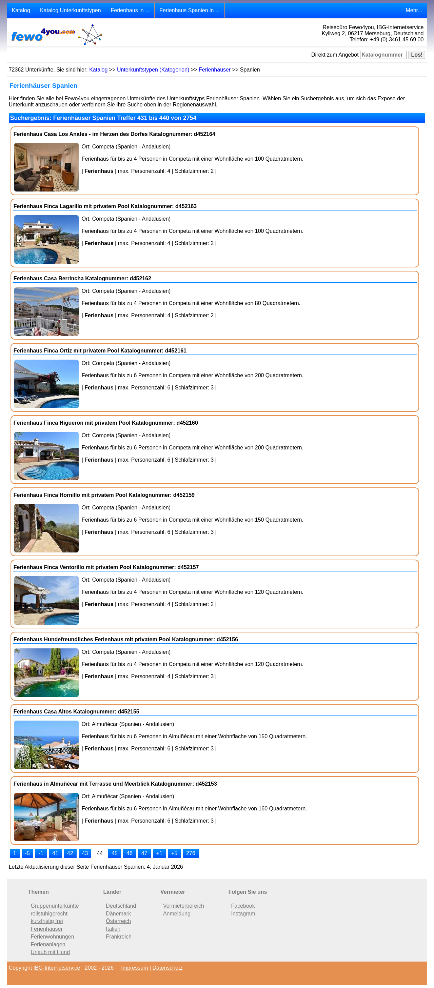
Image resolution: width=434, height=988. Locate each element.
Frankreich (119, 937)
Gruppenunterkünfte (55, 906)
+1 (159, 853)
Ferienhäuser (215, 70)
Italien (113, 929)
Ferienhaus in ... (130, 10)
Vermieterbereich (183, 906)
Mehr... (414, 10)
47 (144, 853)
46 (129, 853)
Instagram (243, 913)
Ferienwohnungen (52, 937)
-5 (27, 853)
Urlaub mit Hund (50, 952)
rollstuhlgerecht (49, 913)
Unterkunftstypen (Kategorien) (153, 70)
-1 (41, 853)
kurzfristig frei (47, 921)
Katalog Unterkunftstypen (70, 10)
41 (55, 853)
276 (190, 853)
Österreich (118, 921)
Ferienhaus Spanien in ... (189, 10)
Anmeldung (177, 913)
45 (115, 853)
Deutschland (121, 906)
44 (100, 853)
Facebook (243, 906)
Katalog (21, 10)
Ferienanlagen (48, 944)
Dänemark (118, 913)
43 (85, 853)
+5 (174, 853)
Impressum (134, 968)
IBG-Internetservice (57, 968)
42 (70, 853)
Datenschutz (168, 968)
